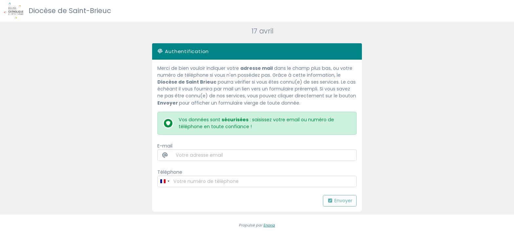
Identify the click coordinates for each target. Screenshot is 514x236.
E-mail (164, 146)
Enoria (269, 225)
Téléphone (169, 172)
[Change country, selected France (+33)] (164, 181)
